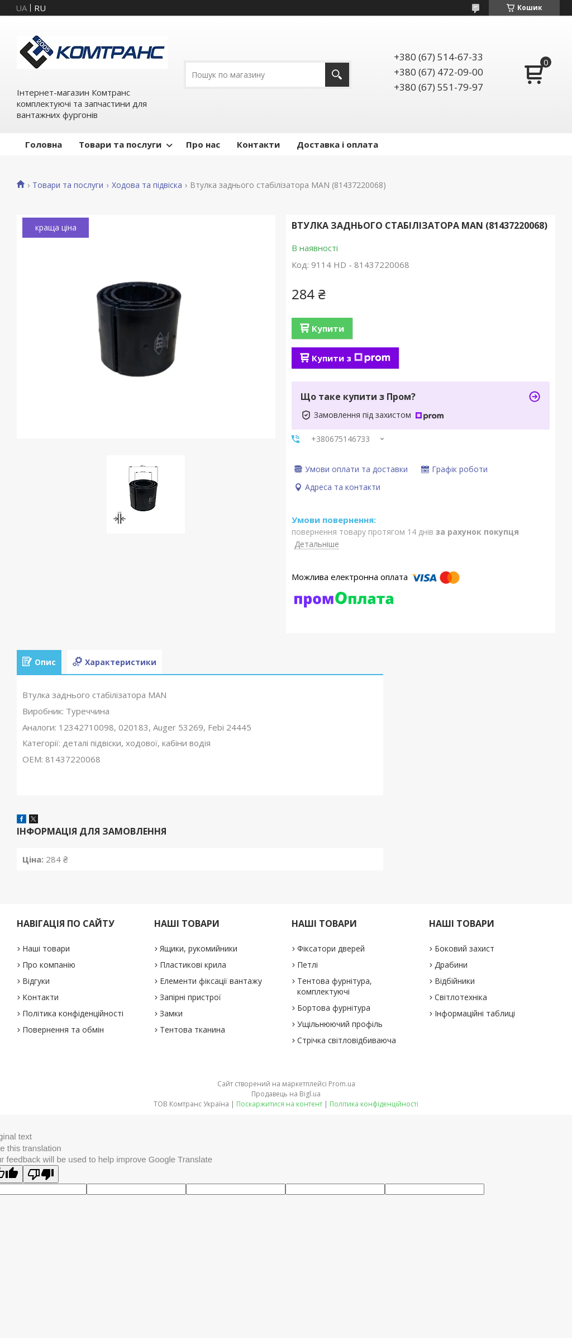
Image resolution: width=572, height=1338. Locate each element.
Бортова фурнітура (333, 1007)
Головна (43, 144)
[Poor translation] (41, 1174)
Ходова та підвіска (147, 185)
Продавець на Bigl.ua (286, 1094)
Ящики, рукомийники (198, 948)
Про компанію (48, 964)
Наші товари (46, 948)
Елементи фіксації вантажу (211, 981)
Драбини (451, 964)
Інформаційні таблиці (475, 1013)
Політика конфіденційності (72, 1013)
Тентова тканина (192, 1029)
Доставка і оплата (337, 144)
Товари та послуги (120, 144)
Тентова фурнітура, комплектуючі (334, 986)
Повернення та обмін (63, 1029)
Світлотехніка (461, 997)
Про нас (203, 144)
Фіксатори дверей (331, 948)
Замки (171, 1013)
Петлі (307, 964)
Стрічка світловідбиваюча (346, 1040)
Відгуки (36, 981)
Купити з (351, 358)
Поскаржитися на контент (279, 1104)
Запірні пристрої (190, 997)
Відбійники (455, 981)
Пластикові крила (193, 964)
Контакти (258, 144)
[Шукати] (337, 75)
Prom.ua (341, 1084)
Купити (328, 328)
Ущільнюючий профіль (340, 1024)
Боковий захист (464, 948)
